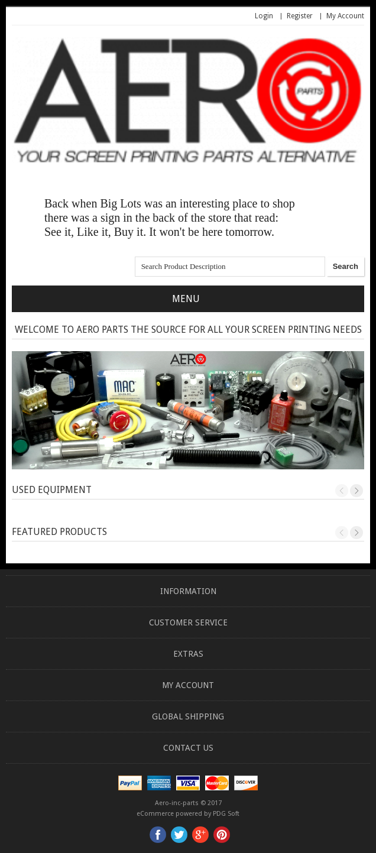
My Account (345, 16)
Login (264, 16)
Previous (341, 490)
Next (356, 490)
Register (300, 16)
